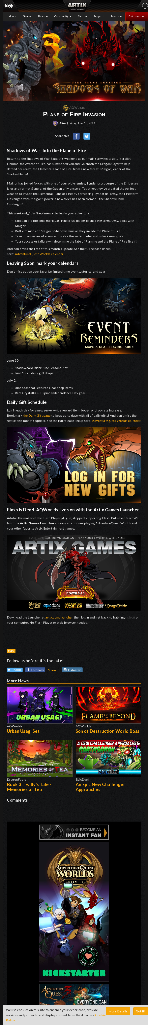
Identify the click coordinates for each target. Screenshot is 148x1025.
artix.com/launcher (59, 617)
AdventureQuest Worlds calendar (39, 254)
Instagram (72, 670)
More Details (118, 1011)
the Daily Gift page (37, 415)
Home (12, 16)
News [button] (43, 16)
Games (27, 16)
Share (52, 670)
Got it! (141, 1011)
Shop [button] (82, 16)
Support (99, 16)
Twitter (14, 670)
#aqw (11, 650)
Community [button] (62, 16)
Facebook (34, 670)
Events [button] (116, 16)
